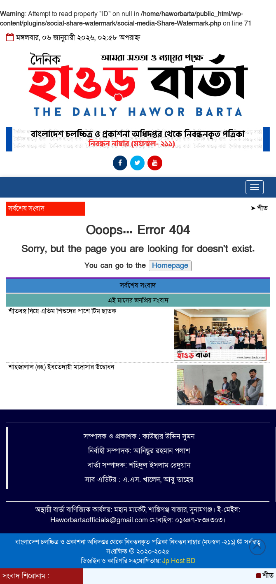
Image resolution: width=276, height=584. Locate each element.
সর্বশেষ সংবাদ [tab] (138, 285)
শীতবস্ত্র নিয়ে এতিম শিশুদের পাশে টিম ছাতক (62, 311)
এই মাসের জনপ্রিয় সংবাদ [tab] (138, 300)
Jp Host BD (179, 560)
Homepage (170, 265)
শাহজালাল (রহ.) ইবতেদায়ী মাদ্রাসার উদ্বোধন (62, 367)
